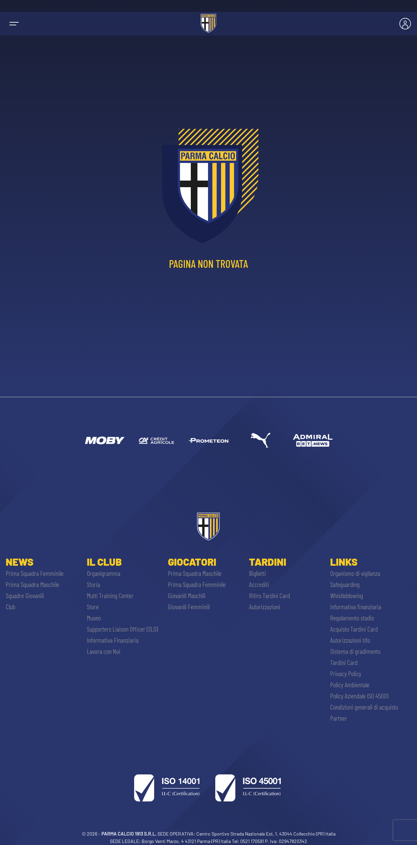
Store (93, 607)
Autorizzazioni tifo (350, 640)
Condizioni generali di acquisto (364, 707)
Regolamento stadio (352, 618)
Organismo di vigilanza (355, 573)
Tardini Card (344, 662)
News (19, 562)
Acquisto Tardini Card (354, 629)
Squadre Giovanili (25, 595)
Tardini (267, 562)
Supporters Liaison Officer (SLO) (122, 629)
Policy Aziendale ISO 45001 (359, 696)
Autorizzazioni (264, 607)
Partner (338, 718)
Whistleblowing (346, 595)
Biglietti (257, 573)
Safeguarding (345, 584)
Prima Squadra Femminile (35, 573)
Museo (94, 618)
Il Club (104, 562)
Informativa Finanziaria (113, 640)
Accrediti (259, 584)
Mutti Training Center (110, 595)
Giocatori (192, 562)
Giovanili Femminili (189, 607)
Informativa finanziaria (355, 607)
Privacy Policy (345, 673)
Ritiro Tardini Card (269, 595)
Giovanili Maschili (186, 595)
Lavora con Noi (103, 651)
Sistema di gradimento (355, 651)
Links (344, 562)
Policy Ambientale (349, 685)
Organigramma (103, 573)
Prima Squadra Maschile (32, 584)
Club (10, 607)
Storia (93, 584)
